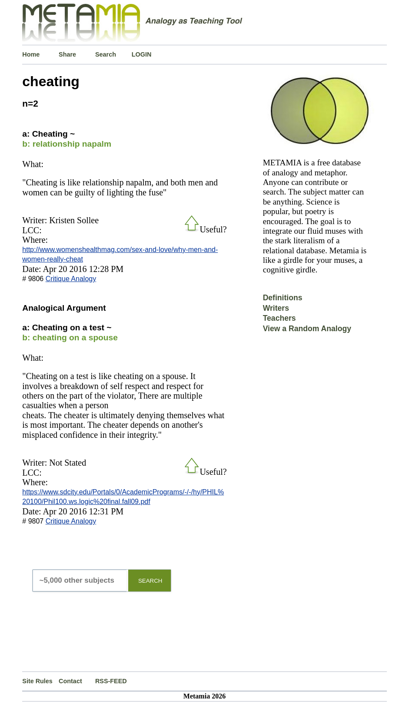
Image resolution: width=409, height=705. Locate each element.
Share (67, 54)
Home (31, 54)
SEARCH (150, 580)
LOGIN (142, 54)
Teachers (279, 318)
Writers (276, 308)
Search (105, 54)
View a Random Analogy (307, 328)
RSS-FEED (111, 681)
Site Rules (37, 681)
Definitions (283, 297)
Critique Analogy (71, 278)
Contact (70, 681)
